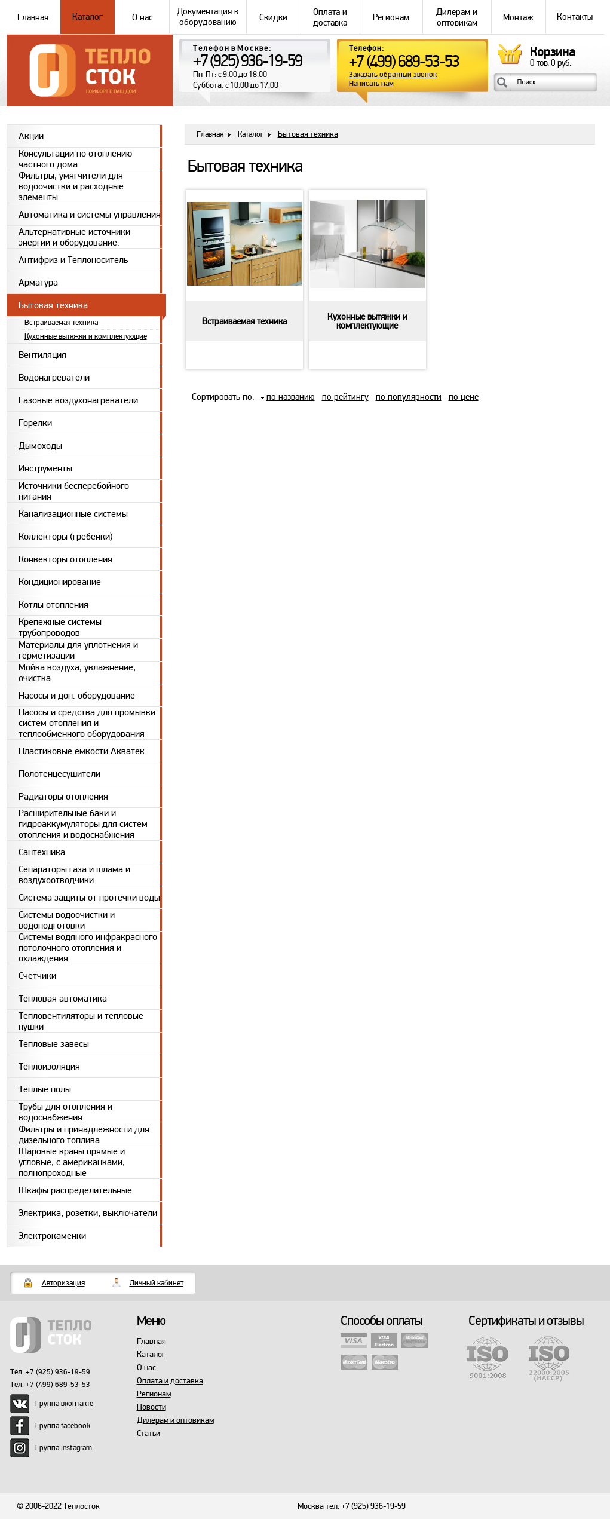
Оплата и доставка (330, 17)
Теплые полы (45, 1089)
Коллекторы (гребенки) (66, 537)
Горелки (35, 423)
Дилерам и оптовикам (457, 17)
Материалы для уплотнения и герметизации (78, 650)
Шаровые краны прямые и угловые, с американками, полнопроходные (72, 1162)
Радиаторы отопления (63, 797)
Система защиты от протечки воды (89, 898)
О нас (142, 17)
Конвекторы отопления (65, 559)
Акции (31, 136)
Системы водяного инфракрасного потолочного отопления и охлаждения (88, 948)
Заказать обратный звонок (393, 75)
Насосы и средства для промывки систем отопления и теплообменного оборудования (87, 723)
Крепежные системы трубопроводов (60, 627)
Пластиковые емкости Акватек (82, 751)
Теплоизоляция (49, 1067)
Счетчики (37, 976)
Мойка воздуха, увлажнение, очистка (77, 673)
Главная (33, 17)
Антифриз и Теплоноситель (73, 260)
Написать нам (371, 83)
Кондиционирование (60, 582)
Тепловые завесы (54, 1044)
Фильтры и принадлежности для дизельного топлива (84, 1134)
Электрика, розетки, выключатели (88, 1213)
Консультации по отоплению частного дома (75, 159)
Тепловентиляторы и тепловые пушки (81, 1021)
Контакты (574, 17)
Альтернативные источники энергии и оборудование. (74, 237)
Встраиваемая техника (61, 322)
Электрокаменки (52, 1236)
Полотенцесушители (59, 774)
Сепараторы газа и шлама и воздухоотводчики (74, 874)
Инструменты (45, 468)
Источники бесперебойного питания (74, 491)
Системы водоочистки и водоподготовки (67, 920)
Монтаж (518, 17)
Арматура (38, 283)
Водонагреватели (54, 378)
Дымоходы (40, 446)
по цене (464, 396)
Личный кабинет (156, 1283)
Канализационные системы (73, 514)
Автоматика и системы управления (90, 214)
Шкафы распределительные (75, 1190)
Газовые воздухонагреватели (78, 400)
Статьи (148, 1433)
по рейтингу (345, 396)
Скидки (274, 17)
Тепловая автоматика (63, 998)
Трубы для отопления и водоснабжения (65, 1112)
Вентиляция (42, 355)
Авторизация (63, 1283)
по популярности (409, 396)
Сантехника (42, 852)
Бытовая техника (53, 305)
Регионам (391, 17)
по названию (290, 396)
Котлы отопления (53, 605)
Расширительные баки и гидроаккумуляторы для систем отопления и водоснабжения (83, 824)
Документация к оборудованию (208, 17)
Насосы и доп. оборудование (77, 696)
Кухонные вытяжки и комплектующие (85, 336)
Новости (151, 1407)
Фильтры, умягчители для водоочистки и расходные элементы (71, 186)
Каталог (87, 17)
